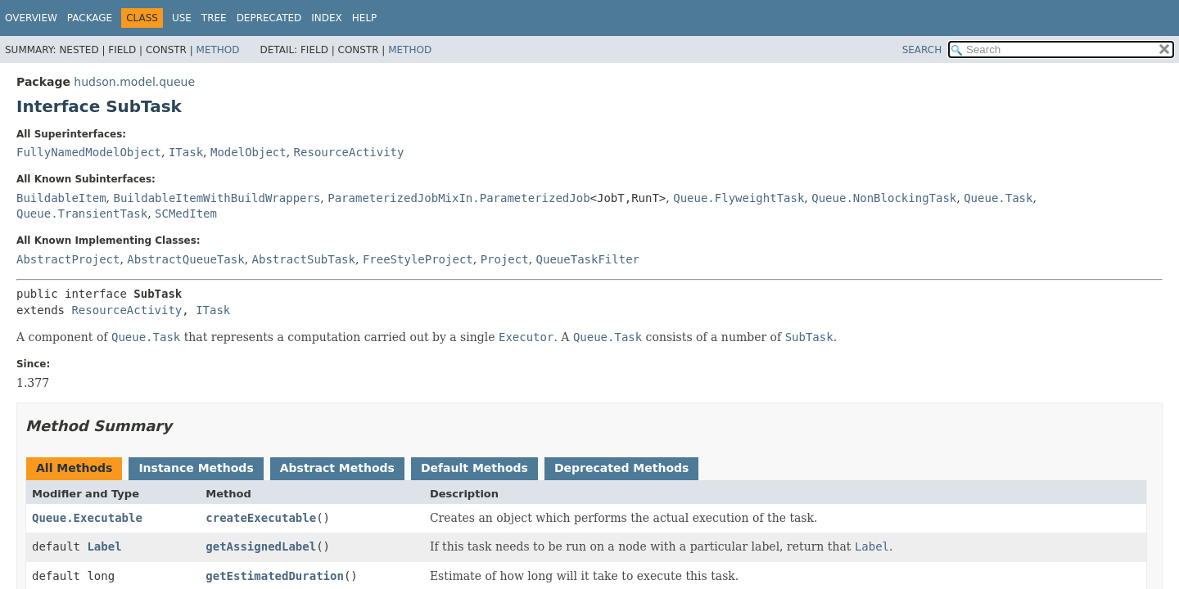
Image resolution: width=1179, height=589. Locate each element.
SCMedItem (186, 213)
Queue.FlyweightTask (738, 198)
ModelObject (248, 152)
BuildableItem (61, 198)
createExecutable (261, 517)
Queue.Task (998, 198)
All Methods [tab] (74, 467)
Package (89, 18)
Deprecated (269, 18)
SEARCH (922, 50)
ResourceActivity (349, 152)
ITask (186, 152)
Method (218, 50)
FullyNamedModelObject (88, 152)
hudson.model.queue (134, 81)
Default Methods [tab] (474, 467)
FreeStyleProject (418, 259)
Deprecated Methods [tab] (621, 467)
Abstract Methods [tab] (337, 467)
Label (104, 546)
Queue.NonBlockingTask (883, 198)
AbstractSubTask (303, 259)
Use (182, 18)
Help (364, 18)
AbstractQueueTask (185, 259)
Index (326, 18)
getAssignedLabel (261, 546)
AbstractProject (68, 259)
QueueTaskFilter (587, 259)
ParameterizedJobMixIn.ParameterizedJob (459, 198)
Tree (214, 18)
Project (505, 259)
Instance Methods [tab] (195, 467)
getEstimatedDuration (275, 575)
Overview (31, 18)
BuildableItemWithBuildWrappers (216, 198)
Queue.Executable (87, 517)
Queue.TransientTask (81, 213)
